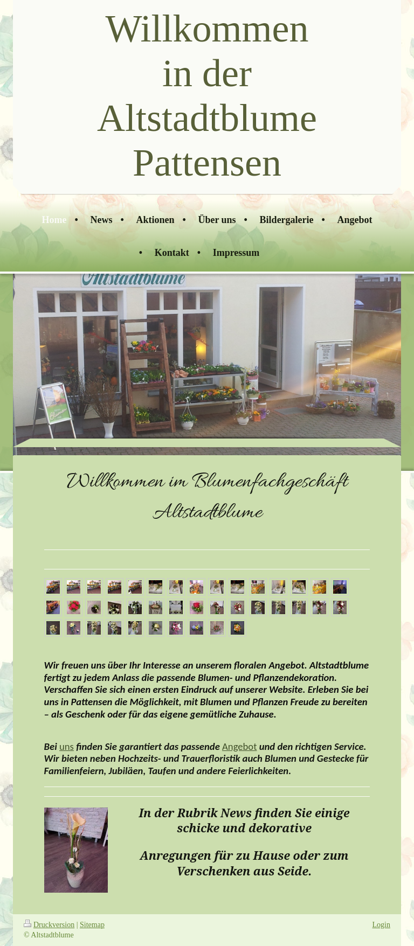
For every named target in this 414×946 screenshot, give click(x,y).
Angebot (239, 746)
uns (66, 746)
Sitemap (92, 925)
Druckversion (49, 925)
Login (381, 925)
